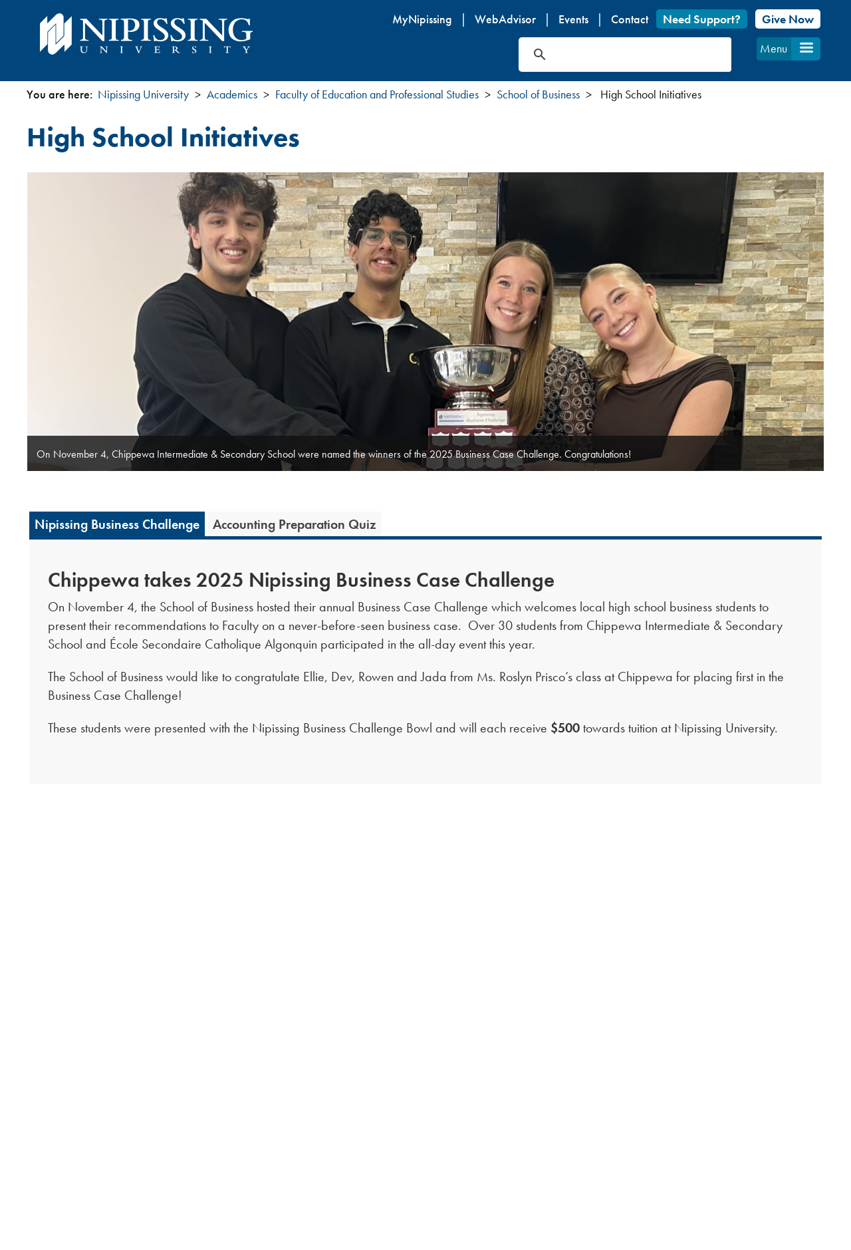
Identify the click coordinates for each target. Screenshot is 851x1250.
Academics (232, 94)
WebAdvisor (505, 19)
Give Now (788, 19)
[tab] (117, 524)
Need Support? (702, 19)
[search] (609, 54)
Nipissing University (143, 94)
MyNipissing (422, 19)
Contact (629, 19)
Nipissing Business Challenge (117, 524)
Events (573, 19)
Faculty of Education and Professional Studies (377, 94)
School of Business (538, 94)
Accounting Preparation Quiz (294, 524)
